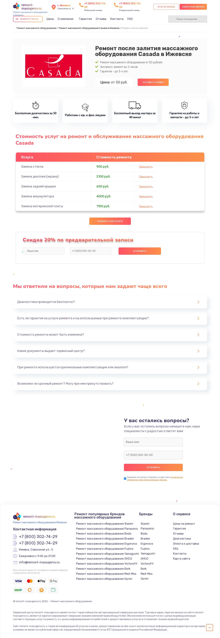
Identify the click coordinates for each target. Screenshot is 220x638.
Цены (50, 19)
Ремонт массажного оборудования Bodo (103, 533)
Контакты (117, 19)
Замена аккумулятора (37, 196)
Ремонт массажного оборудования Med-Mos (106, 573)
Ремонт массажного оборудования (36, 28)
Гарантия (85, 19)
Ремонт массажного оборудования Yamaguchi (107, 553)
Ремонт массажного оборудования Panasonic (107, 528)
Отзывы (101, 19)
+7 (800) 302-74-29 (38, 537)
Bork (144, 568)
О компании (65, 19)
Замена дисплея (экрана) (40, 176)
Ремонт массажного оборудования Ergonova (106, 543)
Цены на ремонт (184, 523)
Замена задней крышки (38, 186)
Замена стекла (32, 166)
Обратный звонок (193, 7)
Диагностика (182, 538)
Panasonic (147, 528)
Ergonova (147, 543)
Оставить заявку (153, 82)
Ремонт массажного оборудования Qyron (104, 578)
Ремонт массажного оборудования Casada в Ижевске (89, 28)
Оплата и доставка (186, 543)
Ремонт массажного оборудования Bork (103, 568)
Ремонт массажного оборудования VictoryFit (106, 563)
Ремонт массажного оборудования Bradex (105, 538)
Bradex (145, 538)
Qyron (144, 578)
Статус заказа (166, 7)
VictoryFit (147, 563)
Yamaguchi (148, 553)
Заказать (146, 167)
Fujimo (145, 548)
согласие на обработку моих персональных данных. (155, 478)
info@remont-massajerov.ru (39, 562)
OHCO (144, 558)
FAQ (130, 19)
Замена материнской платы (42, 206)
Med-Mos (146, 573)
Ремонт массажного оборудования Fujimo (104, 548)
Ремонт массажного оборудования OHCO (104, 558)
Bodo (144, 533)
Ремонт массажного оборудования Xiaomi (104, 523)
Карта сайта (181, 558)
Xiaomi (145, 523)
